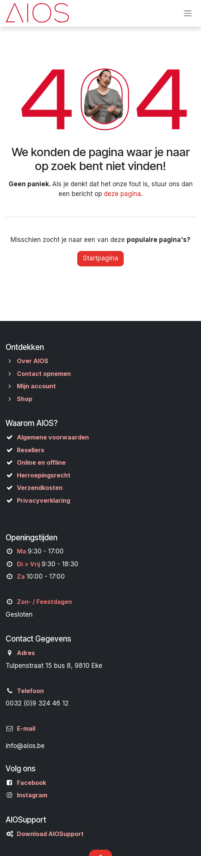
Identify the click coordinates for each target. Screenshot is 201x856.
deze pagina (122, 194)
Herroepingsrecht (43, 475)
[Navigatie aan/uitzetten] (188, 13)
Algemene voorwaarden (53, 437)
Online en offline (41, 462)
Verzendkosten (40, 487)
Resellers (30, 450)
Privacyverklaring (43, 500)
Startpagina (100, 258)
